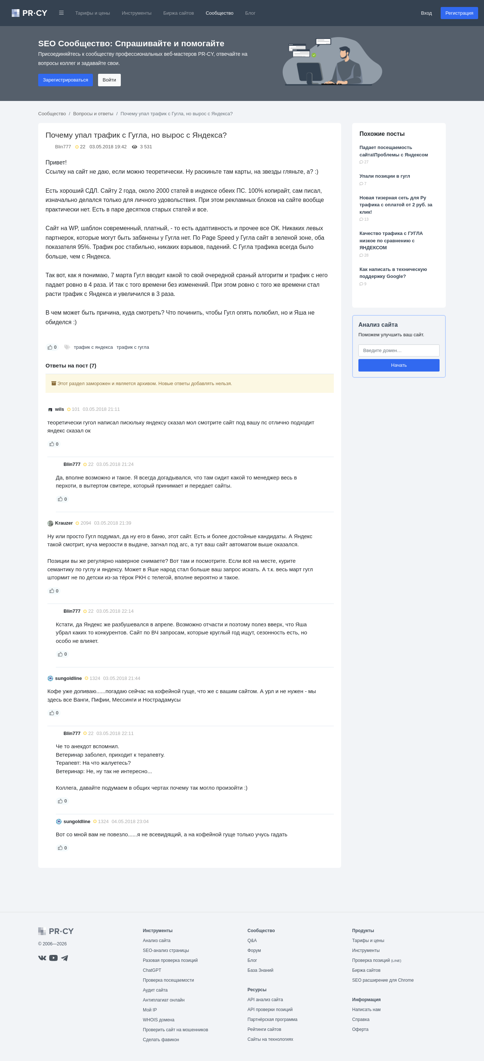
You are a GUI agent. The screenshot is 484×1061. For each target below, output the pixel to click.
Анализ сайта (378, 325)
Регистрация (459, 13)
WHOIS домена (158, 1019)
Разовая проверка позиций (170, 960)
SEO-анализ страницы (166, 950)
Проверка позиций (376, 960)
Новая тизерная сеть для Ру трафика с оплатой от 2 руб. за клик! (396, 205)
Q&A (252, 940)
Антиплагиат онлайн (164, 1000)
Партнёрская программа (272, 1019)
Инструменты (137, 13)
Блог (250, 13)
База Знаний (261, 970)
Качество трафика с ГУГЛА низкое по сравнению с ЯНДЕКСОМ (391, 240)
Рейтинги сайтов (264, 1029)
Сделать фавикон (161, 1039)
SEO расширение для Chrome (383, 980)
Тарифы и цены (92, 13)
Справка (360, 1019)
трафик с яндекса (93, 347)
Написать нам (366, 1009)
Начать (399, 365)
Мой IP (150, 1010)
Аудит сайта (155, 990)
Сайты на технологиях (270, 1039)
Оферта (360, 1029)
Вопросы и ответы (93, 113)
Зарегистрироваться (65, 80)
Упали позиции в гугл (385, 176)
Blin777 (63, 146)
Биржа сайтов (178, 13)
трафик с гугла (133, 347)
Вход (426, 13)
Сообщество (220, 13)
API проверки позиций (270, 1009)
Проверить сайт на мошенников (175, 1029)
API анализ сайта (265, 999)
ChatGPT (152, 970)
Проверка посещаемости (168, 980)
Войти (109, 80)
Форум (254, 950)
